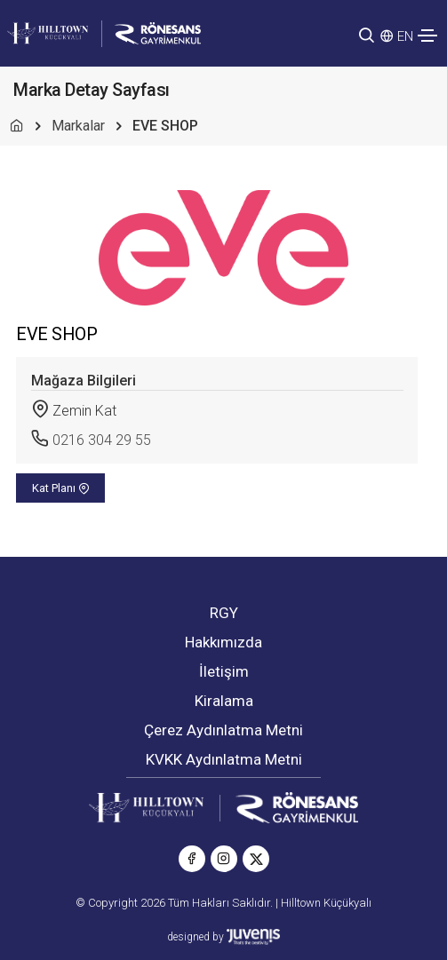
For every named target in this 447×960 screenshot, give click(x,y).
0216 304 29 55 (101, 440)
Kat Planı (61, 488)
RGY (224, 613)
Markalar (78, 125)
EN (405, 36)
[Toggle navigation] (427, 35)
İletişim (224, 671)
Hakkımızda (223, 642)
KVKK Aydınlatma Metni (224, 759)
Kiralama (224, 701)
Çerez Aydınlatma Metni (223, 730)
